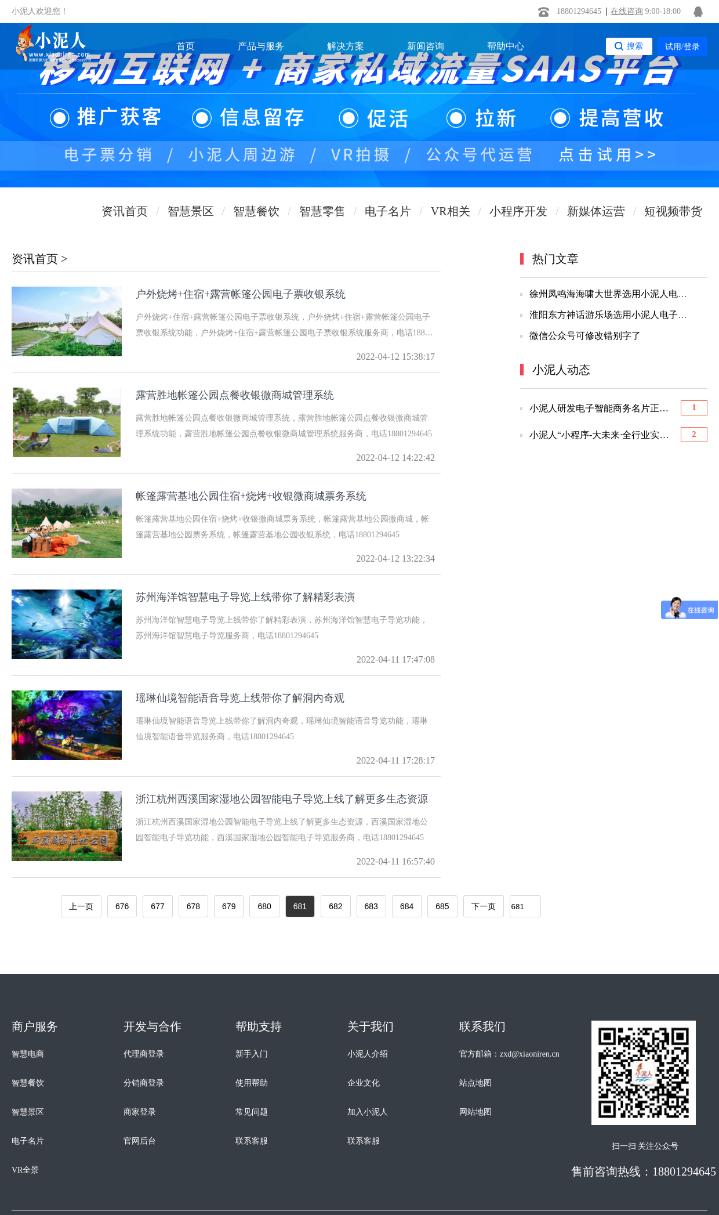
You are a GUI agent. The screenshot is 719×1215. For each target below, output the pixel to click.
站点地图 (475, 1083)
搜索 (635, 45)
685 (442, 906)
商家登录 (140, 1112)
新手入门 (251, 1054)
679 (228, 906)
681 (300, 906)
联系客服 (251, 1141)
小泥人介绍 (367, 1054)
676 (122, 906)
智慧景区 (28, 1112)
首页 (185, 46)
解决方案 (345, 46)
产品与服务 (261, 46)
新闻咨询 (425, 46)
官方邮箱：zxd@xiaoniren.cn (509, 1054)
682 (335, 906)
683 (371, 906)
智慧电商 (28, 1054)
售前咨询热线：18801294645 (643, 1171)
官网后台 (140, 1141)
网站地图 (475, 1112)
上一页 (81, 906)
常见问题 (251, 1112)
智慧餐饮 (28, 1083)
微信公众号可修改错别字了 (585, 336)
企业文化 (363, 1083)
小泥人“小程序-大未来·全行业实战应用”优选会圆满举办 (602, 435)
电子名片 (28, 1141)
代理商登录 (144, 1054)
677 (157, 906)
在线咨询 (627, 11)
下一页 (483, 906)
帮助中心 (505, 46)
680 (264, 906)
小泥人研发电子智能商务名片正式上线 (602, 408)
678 (193, 906)
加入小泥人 (367, 1112)
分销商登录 (144, 1083)
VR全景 (25, 1170)
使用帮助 (251, 1083)
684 (406, 906)
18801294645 (579, 11)
